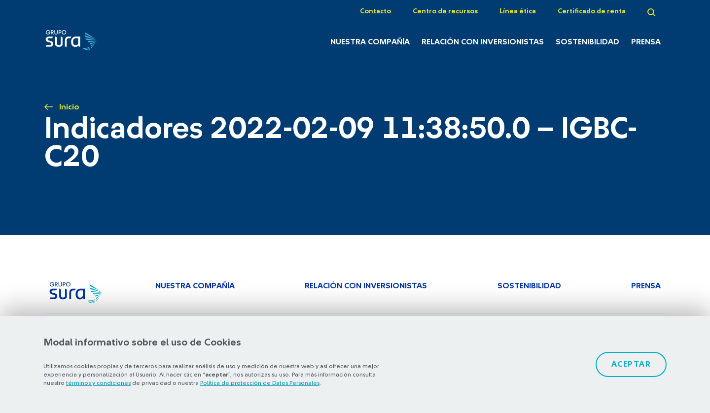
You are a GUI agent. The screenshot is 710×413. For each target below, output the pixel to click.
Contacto (375, 11)
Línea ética (517, 11)
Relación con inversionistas (483, 42)
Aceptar (631, 364)
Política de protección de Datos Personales (260, 383)
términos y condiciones (98, 383)
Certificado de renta (592, 11)
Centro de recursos (445, 11)
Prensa (646, 42)
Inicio (69, 107)
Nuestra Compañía (370, 42)
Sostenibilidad (587, 42)
